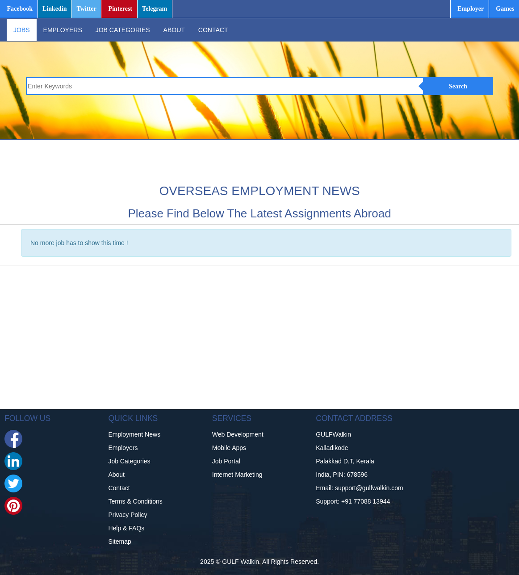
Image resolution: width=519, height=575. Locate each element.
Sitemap (119, 541)
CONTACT (213, 29)
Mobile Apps (229, 447)
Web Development (238, 434)
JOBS (21, 29)
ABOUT (174, 29)
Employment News (134, 434)
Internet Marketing (237, 474)
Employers (123, 447)
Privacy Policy (127, 514)
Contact (119, 488)
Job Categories (129, 461)
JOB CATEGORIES (123, 29)
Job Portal (226, 461)
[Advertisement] (299, 160)
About (116, 474)
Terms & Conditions (135, 501)
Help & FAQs (126, 528)
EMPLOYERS (62, 29)
